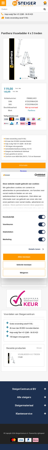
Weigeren (24, 273)
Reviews (23, 171)
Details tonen (34, 249)
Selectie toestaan (24, 265)
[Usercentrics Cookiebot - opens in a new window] (34, 175)
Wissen (39, 348)
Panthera (31, 110)
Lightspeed (40, 433)
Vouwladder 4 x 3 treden (29, 354)
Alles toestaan (24, 257)
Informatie (23, 165)
